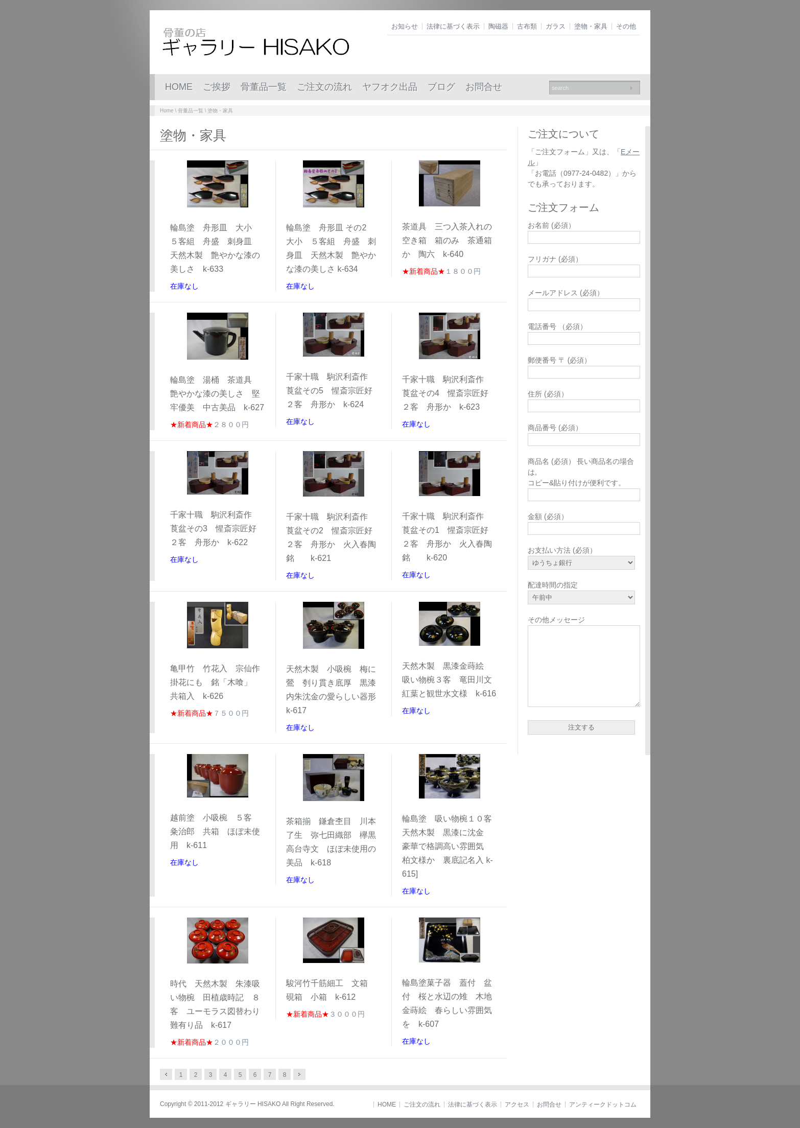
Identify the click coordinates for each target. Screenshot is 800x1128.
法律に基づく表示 (453, 26)
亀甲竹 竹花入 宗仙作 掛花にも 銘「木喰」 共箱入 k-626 (219, 682)
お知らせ (404, 26)
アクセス (517, 1104)
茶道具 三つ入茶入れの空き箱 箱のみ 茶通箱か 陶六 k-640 (447, 240)
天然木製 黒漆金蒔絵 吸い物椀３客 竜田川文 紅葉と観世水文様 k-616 (453, 680)
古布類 (527, 26)
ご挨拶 (216, 87)
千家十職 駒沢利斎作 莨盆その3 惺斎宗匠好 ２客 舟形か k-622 (217, 528)
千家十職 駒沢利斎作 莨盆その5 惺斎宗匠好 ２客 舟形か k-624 (333, 390)
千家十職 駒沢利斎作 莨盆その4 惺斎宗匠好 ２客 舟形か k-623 (449, 393)
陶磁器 (498, 26)
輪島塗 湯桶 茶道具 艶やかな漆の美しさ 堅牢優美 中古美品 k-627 (217, 393)
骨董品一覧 (264, 87)
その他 (626, 26)
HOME (179, 87)
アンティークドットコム (603, 1104)
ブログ (441, 87)
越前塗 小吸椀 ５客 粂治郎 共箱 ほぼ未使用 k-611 (215, 831)
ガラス (556, 26)
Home (167, 110)
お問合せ (483, 87)
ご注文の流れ (324, 87)
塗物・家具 (590, 26)
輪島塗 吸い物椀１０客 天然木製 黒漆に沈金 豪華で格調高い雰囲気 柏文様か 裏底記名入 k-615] (451, 846)
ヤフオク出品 (389, 87)
